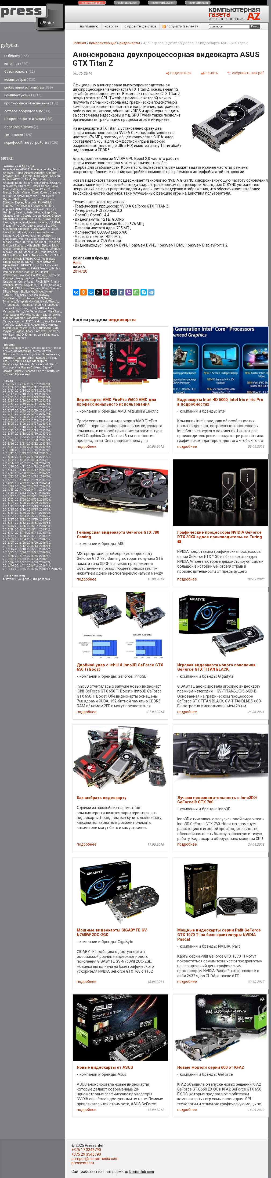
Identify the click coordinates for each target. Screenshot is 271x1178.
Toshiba (27, 305)
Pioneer (18, 272)
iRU (23, 225)
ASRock (37, 179)
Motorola (32, 249)
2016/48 (56, 569)
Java (40, 225)
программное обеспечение (31, 103)
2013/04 (44, 420)
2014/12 (32, 466)
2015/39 (8, 529)
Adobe (35, 169)
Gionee (7, 215)
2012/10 (20, 387)
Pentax (55, 268)
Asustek (8, 183)
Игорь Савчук (21, 361)
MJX (55, 245)
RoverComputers (25, 285)
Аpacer (35, 324)
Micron (7, 245)
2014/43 (8, 493)
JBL (46, 225)
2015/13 (32, 506)
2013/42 (8, 453)
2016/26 (44, 552)
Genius (20, 212)
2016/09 (32, 542)
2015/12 (20, 506)
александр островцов (17, 351)
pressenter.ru (82, 1163)
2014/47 (8, 496)
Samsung (55, 285)
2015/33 (32, 523)
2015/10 (44, 503)
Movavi (7, 252)
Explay (19, 202)
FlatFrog (8, 206)
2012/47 (32, 417)
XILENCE (27, 321)
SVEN (39, 298)
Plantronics (31, 272)
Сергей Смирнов (47, 371)
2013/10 (20, 427)
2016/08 (20, 542)
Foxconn (25, 206)
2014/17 (32, 470)
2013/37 (44, 447)
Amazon (8, 176)
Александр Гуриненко (46, 348)
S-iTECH (43, 285)
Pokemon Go (27, 275)
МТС (31, 328)
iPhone (7, 225)
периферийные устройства (31, 142)
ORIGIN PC (28, 265)
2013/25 (44, 437)
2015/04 (20, 499)
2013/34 (8, 447)
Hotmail (24, 219)
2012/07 (32, 384)
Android (27, 176)
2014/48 (20, 496)
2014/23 (8, 476)
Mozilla (28, 252)
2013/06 (20, 424)
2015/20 (20, 513)
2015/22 (44, 513)
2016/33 (20, 559)
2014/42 (44, 489)
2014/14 (8, 470)
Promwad (43, 278)
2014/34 (44, 483)
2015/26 (44, 516)
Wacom (14, 315)
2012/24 (44, 397)
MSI (36, 252)
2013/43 (20, 453)
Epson (51, 199)
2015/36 (20, 526)
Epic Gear (53, 331)
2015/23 (8, 516)
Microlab (54, 242)
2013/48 (32, 457)
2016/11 (8, 546)
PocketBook (10, 275)
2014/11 (20, 466)
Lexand (50, 232)
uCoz (24, 308)
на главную (89, 26)
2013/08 (44, 424)
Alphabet (51, 173)
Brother (35, 186)
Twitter (7, 308)
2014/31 (8, 483)
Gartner (31, 209)
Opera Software (44, 262)
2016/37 (20, 562)
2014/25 (32, 476)
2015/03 (8, 499)
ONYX (29, 262)
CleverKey (25, 189)
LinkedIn (26, 235)
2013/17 (8, 433)
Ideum (7, 222)
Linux (36, 235)
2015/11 (8, 506)
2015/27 (8, 519)
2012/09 (8, 387)
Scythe (25, 288)
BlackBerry (10, 186)
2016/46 (32, 569)
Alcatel (28, 173)
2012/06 (20, 384)
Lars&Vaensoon (48, 334)
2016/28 (8, 556)
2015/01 (32, 496)
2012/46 (20, 417)
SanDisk (8, 288)
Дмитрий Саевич (15, 358)
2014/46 (44, 493)
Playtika (8, 331)
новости (111, 26)
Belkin (28, 183)
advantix (45, 169)
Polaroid (41, 275)
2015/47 (8, 536)
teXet (43, 301)
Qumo (22, 281)
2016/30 (32, 556)
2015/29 (32, 519)
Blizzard (23, 186)
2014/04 (32, 460)
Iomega (42, 222)
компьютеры (19, 80)
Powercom (54, 275)
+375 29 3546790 (86, 1154)
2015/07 (8, 503)
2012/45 (8, 417)
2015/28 (20, 519)
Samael (16, 348)
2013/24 (32, 437)
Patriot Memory (40, 268)
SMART (7, 295)
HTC (38, 219)
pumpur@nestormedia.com (94, 1158)
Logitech (47, 235)
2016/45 (20, 569)
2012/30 (20, 404)
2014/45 (32, 493)
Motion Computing (14, 249)
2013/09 (8, 427)
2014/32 (20, 483)
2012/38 (20, 410)
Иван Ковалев (37, 358)
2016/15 (8, 549)
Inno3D (19, 334)
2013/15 (32, 430)
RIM (46, 281)
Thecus (53, 301)
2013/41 (44, 450)
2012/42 (20, 414)
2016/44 (8, 569)
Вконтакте (20, 328)
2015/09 (32, 503)
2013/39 (20, 450)
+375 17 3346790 (86, 1150)
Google (27, 215)
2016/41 (20, 565)
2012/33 (8, 407)
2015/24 (20, 516)
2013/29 (44, 440)
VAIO (40, 308)
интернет (16, 64)
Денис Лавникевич (45, 354)
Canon (45, 186)
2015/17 (32, 509)
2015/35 (8, 526)
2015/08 (20, 503)
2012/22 (20, 397)
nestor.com (92, 2)
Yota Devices (53, 321)
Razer (30, 281)
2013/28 (32, 440)
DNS (16, 199)
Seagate (35, 288)
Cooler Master (22, 192)
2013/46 (8, 457)
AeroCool (8, 173)
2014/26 (44, 476)
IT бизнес (16, 56)
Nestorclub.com (141, 1172)
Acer (16, 169)
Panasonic (23, 268)
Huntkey (8, 334)
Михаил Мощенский (34, 364)
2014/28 (20, 480)
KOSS (34, 229)
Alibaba (39, 173)
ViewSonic (54, 311)
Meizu (56, 239)
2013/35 (20, 447)
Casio (54, 186)
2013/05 (8, 424)
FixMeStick (45, 202)
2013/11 (32, 427)
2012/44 (44, 414)
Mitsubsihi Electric (39, 245)
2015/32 (20, 523)
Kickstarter (10, 229)
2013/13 (8, 430)
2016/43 (44, 565)
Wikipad (8, 318)
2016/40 (8, 565)
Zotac (19, 324)
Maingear (44, 239)
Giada (39, 212)
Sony (16, 295)
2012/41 (8, 414)
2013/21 (8, 437)
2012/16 (44, 390)
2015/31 (8, 523)
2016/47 (44, 569)
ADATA (25, 169)
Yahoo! (39, 321)
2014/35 (8, 486)
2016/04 (20, 539)
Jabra (31, 225)
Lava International (14, 232)
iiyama (16, 222)
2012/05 (8, 384)
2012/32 (44, 404)
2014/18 (44, 470)
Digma (7, 199)
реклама (44, 579)
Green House (41, 215)
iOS (51, 222)
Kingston (24, 229)
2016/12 (20, 546)
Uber (16, 308)
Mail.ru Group (28, 239)
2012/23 (32, 397)
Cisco (6, 189)
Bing (45, 183)
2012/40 (44, 410)
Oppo (6, 265)
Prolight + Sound (26, 278)
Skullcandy (27, 291)
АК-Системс (49, 324)
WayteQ (25, 315)
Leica (30, 232)
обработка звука (21, 127)
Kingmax (30, 334)
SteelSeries (10, 298)
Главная (79, 43)
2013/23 (20, 437)
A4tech (7, 169)
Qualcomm (10, 281)
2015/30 (44, 519)
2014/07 (20, 463)
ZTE (27, 324)
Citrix (14, 189)
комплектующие (22, 95)
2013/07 (32, 424)
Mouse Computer (51, 249)
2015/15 (8, 509)
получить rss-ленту (180, 26)
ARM (28, 179)
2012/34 (20, 407)
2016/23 (8, 552)
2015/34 (44, 523)
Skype (39, 291)
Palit (12, 268)
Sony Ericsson (29, 295)
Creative (55, 192)
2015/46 (44, 533)
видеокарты (130, 43)
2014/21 (32, 473)
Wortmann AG (48, 318)
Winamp (20, 318)
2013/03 (32, 420)
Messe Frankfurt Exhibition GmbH (25, 242)
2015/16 (20, 509)
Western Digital (41, 315)
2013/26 (8, 440)
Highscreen (10, 219)
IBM (56, 219)
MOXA (17, 252)
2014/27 (8, 480)
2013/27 (20, 440)
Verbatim (9, 311)
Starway (44, 295)
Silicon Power (11, 291)
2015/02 (44, 496)
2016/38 (32, 562)
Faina (6, 348)
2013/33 (44, 443)
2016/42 (32, 565)
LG (17, 235)
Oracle (15, 265)
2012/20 (44, 394)
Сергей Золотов (24, 371)
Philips (7, 272)
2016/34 (32, 559)
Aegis (56, 169)
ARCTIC (18, 179)
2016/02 (44, 536)
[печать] (209, 73)
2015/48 (20, 536)
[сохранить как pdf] (245, 73)
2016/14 (44, 546)
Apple (45, 176)
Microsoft (19, 245)
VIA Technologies (35, 311)
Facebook (30, 202)
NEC (6, 255)
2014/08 (32, 463)
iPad (57, 222)
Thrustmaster (11, 305)
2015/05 (32, 499)
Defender (32, 196)
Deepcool (19, 196)
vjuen (25, 348)
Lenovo (40, 232)
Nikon (27, 255)
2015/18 (44, 509)
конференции (27, 579)
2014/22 (44, 473)
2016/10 (44, 542)
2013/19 (32, 433)
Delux (50, 196)
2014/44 (20, 493)
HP (32, 219)
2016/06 (44, 539)
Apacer (30, 331)
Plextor (43, 272)
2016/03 (8, 539)
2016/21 (32, 549)
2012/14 (20, 390)
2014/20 (20, 473)
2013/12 (44, 427)
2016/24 (20, 552)
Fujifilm (48, 206)
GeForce (51, 209)
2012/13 (8, 390)
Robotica (8, 285)
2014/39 (8, 489)
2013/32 (32, 443)
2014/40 (20, 489)
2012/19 (32, 394)
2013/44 (32, 453)
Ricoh (39, 281)
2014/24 (20, 476)
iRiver (16, 225)
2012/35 (32, 407)
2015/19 (8, 513)
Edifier (31, 199)
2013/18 (20, 433)
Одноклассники (47, 328)
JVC (53, 225)
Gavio (40, 209)
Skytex (48, 291)
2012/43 (32, 414)
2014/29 (32, 480)
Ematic (41, 199)
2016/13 (32, 546)
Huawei (47, 219)
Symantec (9, 301)
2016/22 (44, 549)
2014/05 (44, 460)
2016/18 (20, 549)
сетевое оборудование (27, 111)
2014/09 (44, 463)
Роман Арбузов (31, 367)
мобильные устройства (28, 87)
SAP (17, 288)
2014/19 (8, 473)
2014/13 (44, 466)
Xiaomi (16, 321)
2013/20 (44, 433)
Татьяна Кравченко (16, 374)
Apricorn (55, 176)
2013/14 (20, 430)
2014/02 (8, 460)
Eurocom (8, 202)
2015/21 (32, 513)
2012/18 (20, 394)
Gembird (8, 212)
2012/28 (44, 400)
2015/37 (32, 526)
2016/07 (8, 542)
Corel (35, 192)
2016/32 (8, 559)
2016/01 (32, 536)
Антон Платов (42, 351)
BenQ (37, 183)
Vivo (5, 315)
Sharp (45, 288)
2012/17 (8, 394)
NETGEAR (9, 338)
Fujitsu (7, 209)
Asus (46, 179)
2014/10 (8, 466)
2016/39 (44, 562)
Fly (16, 206)
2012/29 (8, 404)
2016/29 (20, 556)
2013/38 (8, 450)
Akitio (19, 173)
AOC (37, 176)
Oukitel (41, 265)
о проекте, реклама (140, 26)
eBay (23, 199)
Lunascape (10, 239)
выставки (9, 579)
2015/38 (44, 526)
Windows (32, 318)
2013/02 (20, 420)
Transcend (52, 305)
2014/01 (44, 457)
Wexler (57, 315)
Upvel (32, 308)
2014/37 (32, 486)
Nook (18, 259)
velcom (49, 308)
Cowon (44, 192)
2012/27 (32, 400)
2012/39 (32, 410)
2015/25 (32, 516)
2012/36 (44, 407)
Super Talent (27, 298)
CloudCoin (40, 189)
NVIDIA (28, 259)
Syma (47, 298)
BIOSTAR (55, 183)
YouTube (9, 324)
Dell (42, 196)
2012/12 (44, 387)
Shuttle (54, 288)
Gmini (17, 215)
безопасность (19, 71)
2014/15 (20, 470)
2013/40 (32, 450)
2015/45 (32, 533)
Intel (25, 222)
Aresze (40, 331)
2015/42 (44, 529)
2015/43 (8, 533)
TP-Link (38, 305)
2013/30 (8, 443)
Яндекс (19, 331)
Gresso (56, 215)
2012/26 (20, 400)
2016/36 (8, 562)
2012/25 (8, 400)
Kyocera (44, 229)
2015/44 (20, 533)
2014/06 (8, 463)
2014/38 (44, 486)
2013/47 (20, 457)
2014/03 (20, 460)
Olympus (18, 262)
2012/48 (44, 417)
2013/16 (44, 430)
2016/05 (32, 539)
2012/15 (32, 390)
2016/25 (32, 552)
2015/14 (44, 506)
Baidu (19, 183)
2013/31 (20, 443)
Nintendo (38, 255)
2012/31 (32, 404)
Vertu (19, 311)
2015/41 (32, 529)
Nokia (48, 255)
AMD (18, 176)
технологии (18, 135)
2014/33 (32, 483)
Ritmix (55, 281)
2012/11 (32, 387)
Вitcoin (7, 328)
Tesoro (21, 338)
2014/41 (32, 489)
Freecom (36, 206)
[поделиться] (178, 73)
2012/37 (8, 410)
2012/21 (8, 397)
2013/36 (32, 447)
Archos (7, 179)
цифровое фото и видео (28, 119)
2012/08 (44, 384)
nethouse (16, 255)
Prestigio (8, 278)
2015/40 (20, 529)
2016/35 (44, 559)
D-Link (7, 196)
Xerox (6, 321)
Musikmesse (49, 252)
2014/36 (20, 486)
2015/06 (44, 499)
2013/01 (8, 420)
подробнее (86, 446)
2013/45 (44, 453)
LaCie (54, 229)
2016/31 (44, 556)
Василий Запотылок (17, 354)
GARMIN (19, 209)
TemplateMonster (27, 301)
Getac (30, 212)
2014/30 (44, 480)
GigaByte (50, 212)
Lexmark (8, 235)
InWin (33, 222)
